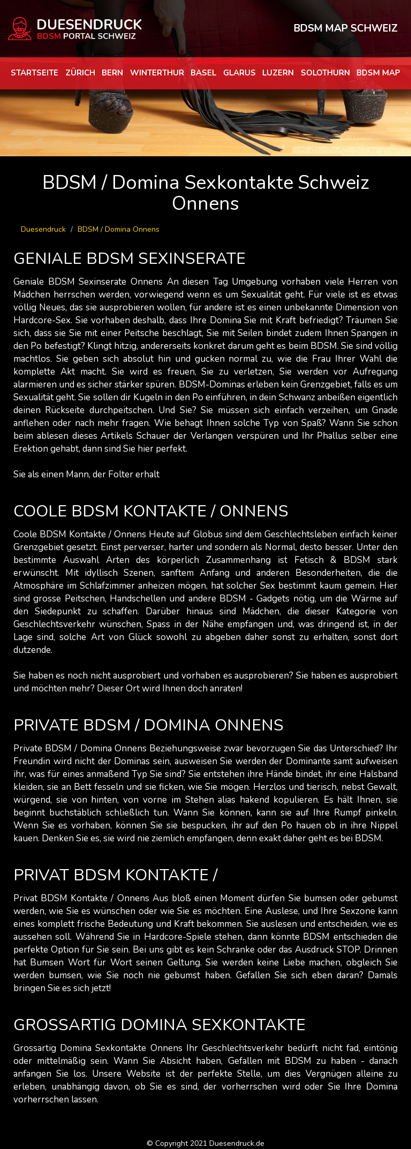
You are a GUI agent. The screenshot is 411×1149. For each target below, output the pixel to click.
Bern (112, 72)
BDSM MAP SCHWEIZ (346, 28)
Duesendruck (43, 229)
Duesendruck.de (236, 1143)
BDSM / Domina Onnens (118, 229)
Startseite (34, 72)
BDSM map (378, 72)
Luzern (278, 72)
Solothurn (325, 72)
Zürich (80, 72)
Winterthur (157, 72)
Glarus (239, 72)
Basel (203, 72)
